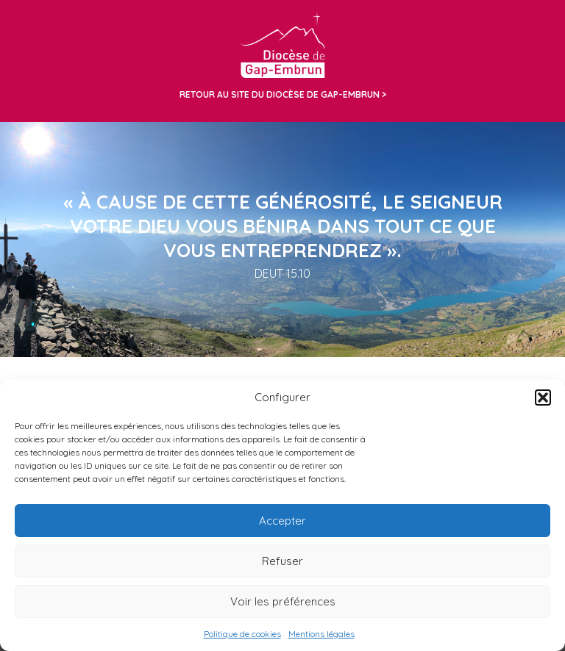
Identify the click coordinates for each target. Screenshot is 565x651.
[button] (543, 397)
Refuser (282, 561)
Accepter (282, 521)
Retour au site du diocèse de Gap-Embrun (280, 94)
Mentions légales (321, 633)
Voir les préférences (282, 601)
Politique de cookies (242, 633)
